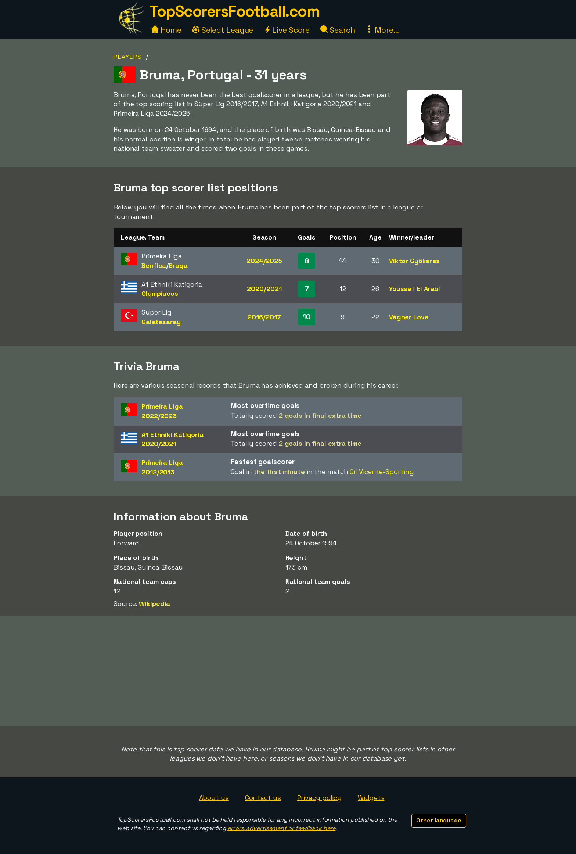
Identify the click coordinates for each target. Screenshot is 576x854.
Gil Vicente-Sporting (382, 471)
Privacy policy (319, 797)
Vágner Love (409, 317)
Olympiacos (159, 293)
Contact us (263, 797)
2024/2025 (264, 260)
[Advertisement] (288, 671)
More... (382, 30)
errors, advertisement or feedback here (281, 828)
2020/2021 (264, 288)
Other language (438, 820)
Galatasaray (161, 321)
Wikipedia (154, 603)
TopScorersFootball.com (234, 11)
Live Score (287, 30)
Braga (178, 265)
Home (166, 30)
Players (128, 57)
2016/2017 (264, 317)
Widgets (371, 797)
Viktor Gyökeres (414, 260)
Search (337, 30)
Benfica (153, 265)
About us (214, 797)
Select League (222, 30)
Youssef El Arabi (414, 288)
